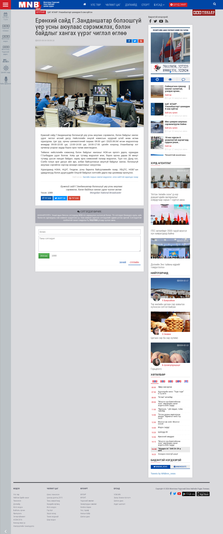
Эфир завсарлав (168, 389)
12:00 (157, 417)
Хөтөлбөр (161, 376)
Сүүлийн (137, 264)
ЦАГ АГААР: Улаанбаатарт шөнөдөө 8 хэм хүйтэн (73, 14)
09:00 (157, 404)
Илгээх (47, 257)
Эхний (125, 264)
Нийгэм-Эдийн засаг (21, 499)
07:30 (157, 394)
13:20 (157, 434)
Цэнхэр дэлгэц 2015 (55, 499)
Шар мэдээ (51, 522)
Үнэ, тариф (84, 512)
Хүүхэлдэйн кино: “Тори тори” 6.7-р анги (174, 394)
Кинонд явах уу (19, 525)
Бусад (159, 4)
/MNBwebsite (183, 468)
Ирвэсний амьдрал (169, 438)
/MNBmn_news (164, 468)
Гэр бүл (50, 512)
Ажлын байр (85, 515)
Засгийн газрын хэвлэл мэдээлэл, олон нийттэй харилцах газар (113, 179)
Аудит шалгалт (119, 506)
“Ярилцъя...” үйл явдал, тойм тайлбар (173, 412)
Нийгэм (171, 96)
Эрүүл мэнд (51, 515)
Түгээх (50, 200)
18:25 (157, 456)
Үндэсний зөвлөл (87, 503)
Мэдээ (16, 490)
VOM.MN (117, 496)
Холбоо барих (85, 509)
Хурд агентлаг (164, 165)
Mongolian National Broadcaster (108, 194)
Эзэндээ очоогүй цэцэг (171, 456)
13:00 (157, 429)
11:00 (157, 411)
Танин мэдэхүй (52, 518)
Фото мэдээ (18, 509)
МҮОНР (83, 496)
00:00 (157, 389)
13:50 (157, 439)
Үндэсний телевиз (6, 28)
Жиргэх (63, 200)
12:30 (157, 424)
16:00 (157, 451)
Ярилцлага (17, 515)
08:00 (157, 399)
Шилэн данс (85, 518)
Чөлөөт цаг (52, 490)
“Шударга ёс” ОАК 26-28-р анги (172, 451)
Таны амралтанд (53, 503)
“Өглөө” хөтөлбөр (168, 399)
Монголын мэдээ (6, 38)
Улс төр (96, 4)
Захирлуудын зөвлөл (88, 506)
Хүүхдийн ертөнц (53, 506)
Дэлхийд (131, 4)
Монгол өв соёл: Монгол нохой (172, 425)
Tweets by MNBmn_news (166, 475)
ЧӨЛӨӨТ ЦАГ (113, 4)
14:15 (157, 443)
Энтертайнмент (19, 518)
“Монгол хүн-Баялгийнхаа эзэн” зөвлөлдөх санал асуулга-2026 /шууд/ (172, 405)
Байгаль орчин (174, 114)
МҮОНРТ (84, 490)
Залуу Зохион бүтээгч (122, 499)
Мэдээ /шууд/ (167, 429)
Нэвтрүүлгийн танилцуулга (23, 528)
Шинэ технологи (53, 496)
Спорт (145, 4)
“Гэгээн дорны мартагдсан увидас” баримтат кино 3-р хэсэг (172, 418)
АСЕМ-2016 (17, 522)
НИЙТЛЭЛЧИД (162, 275)
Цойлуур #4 (166, 434)
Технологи (17, 503)
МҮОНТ (83, 499)
